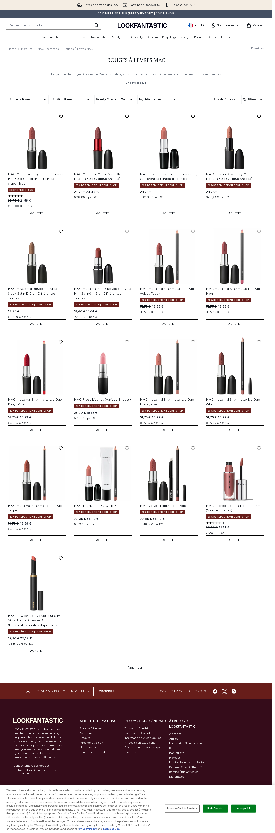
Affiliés (173, 738)
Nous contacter (90, 747)
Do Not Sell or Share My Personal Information (35, 772)
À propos (175, 734)
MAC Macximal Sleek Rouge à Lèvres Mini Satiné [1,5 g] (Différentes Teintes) (102, 293)
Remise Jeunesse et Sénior (187, 762)
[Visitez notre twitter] (224, 691)
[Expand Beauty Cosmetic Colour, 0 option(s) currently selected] (114, 99)
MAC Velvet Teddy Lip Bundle (163, 506)
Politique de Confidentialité (142, 733)
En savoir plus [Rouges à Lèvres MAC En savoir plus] (136, 82)
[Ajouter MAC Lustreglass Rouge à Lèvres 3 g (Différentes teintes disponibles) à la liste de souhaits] (193, 116)
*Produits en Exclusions (140, 742)
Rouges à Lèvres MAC (136, 60)
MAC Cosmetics (48, 49)
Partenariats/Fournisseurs (186, 743)
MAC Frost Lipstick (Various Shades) (102, 399)
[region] (137, 809)
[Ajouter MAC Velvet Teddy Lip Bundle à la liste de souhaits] (193, 448)
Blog (172, 748)
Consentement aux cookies (31, 765)
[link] (225, 25)
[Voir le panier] (255, 25)
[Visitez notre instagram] (234, 691)
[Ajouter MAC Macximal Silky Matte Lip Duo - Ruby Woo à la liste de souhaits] (61, 342)
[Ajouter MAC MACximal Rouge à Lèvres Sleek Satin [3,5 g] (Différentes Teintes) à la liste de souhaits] (61, 231)
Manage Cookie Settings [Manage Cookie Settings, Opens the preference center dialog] (182, 808)
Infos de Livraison (91, 742)
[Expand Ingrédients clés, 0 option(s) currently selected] (157, 99)
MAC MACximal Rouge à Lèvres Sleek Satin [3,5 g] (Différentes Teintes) (32, 293)
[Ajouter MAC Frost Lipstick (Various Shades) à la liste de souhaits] (127, 342)
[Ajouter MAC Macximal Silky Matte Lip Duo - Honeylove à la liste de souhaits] (193, 342)
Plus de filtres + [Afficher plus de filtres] (224, 99)
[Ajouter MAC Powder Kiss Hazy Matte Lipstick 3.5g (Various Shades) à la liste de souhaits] (259, 116)
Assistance (87, 733)
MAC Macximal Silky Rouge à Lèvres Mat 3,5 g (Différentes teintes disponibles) (36, 178)
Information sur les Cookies (143, 738)
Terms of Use (111, 828)
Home (12, 49)
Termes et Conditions (139, 728)
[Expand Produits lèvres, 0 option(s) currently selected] (28, 99)
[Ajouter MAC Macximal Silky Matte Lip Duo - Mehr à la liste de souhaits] (259, 231)
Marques (26, 49)
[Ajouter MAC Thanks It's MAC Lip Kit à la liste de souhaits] (127, 448)
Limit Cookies (215, 808)
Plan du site (176, 753)
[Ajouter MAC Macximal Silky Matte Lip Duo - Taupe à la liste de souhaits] (61, 448)
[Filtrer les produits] (252, 99)
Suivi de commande (93, 752)
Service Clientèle (91, 728)
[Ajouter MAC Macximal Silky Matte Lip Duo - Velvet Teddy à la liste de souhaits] (193, 231)
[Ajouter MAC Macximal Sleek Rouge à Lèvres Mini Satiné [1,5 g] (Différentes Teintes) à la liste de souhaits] (127, 231)
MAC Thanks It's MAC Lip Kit (96, 506)
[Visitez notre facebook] (215, 691)
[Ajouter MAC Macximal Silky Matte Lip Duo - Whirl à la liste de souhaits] (259, 342)
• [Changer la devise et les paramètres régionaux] (196, 25)
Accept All (243, 808)
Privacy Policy (88, 828)
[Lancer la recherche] (96, 25)
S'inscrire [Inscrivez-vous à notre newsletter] (106, 691)
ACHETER (36, 213)
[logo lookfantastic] (142, 25)
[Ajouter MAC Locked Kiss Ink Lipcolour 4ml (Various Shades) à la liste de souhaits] (259, 448)
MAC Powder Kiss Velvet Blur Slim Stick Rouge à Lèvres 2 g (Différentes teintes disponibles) (34, 620)
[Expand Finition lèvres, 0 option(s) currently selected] (71, 99)
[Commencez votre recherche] (53, 25)
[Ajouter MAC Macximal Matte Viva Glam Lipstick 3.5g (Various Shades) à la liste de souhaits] (127, 116)
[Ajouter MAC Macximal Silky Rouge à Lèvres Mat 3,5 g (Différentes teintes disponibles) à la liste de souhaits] (61, 116)
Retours (85, 738)
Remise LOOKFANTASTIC (185, 767)
